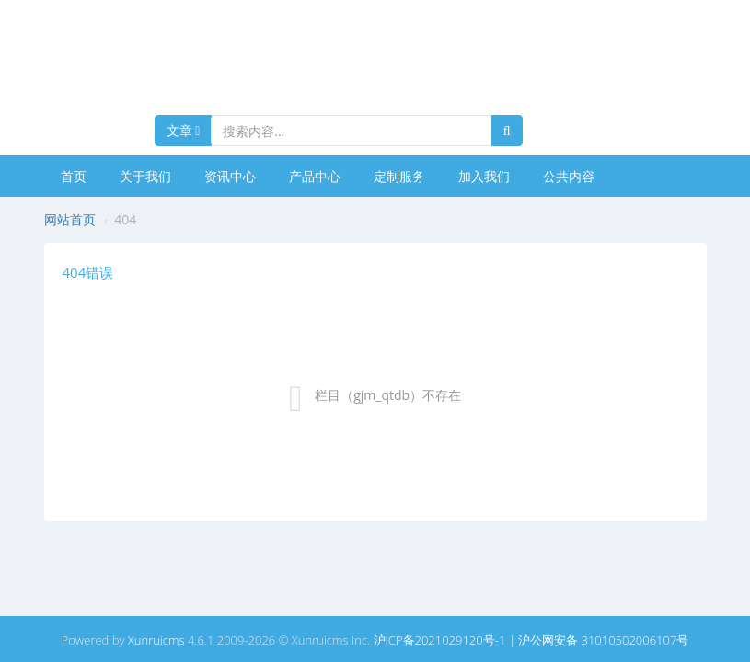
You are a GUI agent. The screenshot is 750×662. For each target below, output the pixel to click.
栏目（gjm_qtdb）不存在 (388, 395)
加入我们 (484, 176)
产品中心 (314, 176)
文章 (184, 130)
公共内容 (568, 176)
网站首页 (70, 219)
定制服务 (399, 176)
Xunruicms (156, 640)
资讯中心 (230, 176)
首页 (74, 176)
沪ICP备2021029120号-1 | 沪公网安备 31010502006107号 (531, 640)
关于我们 (145, 176)
